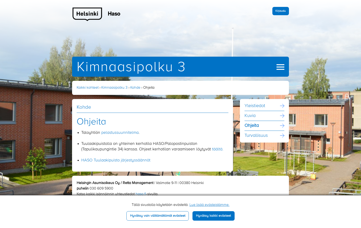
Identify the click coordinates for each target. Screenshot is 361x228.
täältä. (217, 149)
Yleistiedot (255, 106)
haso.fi (141, 194)
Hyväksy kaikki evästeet (213, 215)
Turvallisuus (256, 135)
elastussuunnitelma (121, 133)
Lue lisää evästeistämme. (209, 205)
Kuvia (250, 116)
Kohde (135, 88)
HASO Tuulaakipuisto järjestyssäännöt (115, 160)
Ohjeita (252, 125)
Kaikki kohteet (88, 88)
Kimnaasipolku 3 (131, 67)
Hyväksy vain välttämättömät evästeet (157, 215)
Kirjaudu (280, 10)
